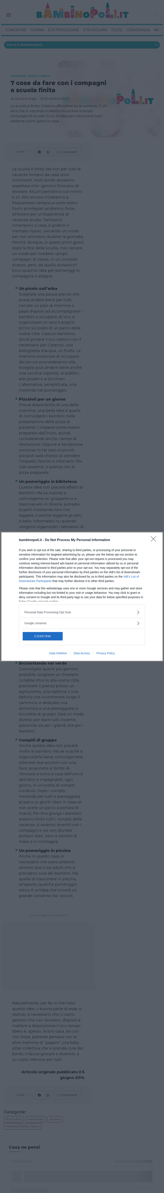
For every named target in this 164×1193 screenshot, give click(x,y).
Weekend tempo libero (30, 76)
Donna (37, 30)
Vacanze (55, 1119)
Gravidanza (138, 30)
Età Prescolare (63, 30)
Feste (117, 30)
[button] (156, 15)
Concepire (15, 30)
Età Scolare (95, 30)
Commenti (69, 152)
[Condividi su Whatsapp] (48, 152)
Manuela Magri (25, 98)
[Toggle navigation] (8, 15)
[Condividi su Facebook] (39, 152)
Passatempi (35, 1119)
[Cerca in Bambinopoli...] (156, 44)
